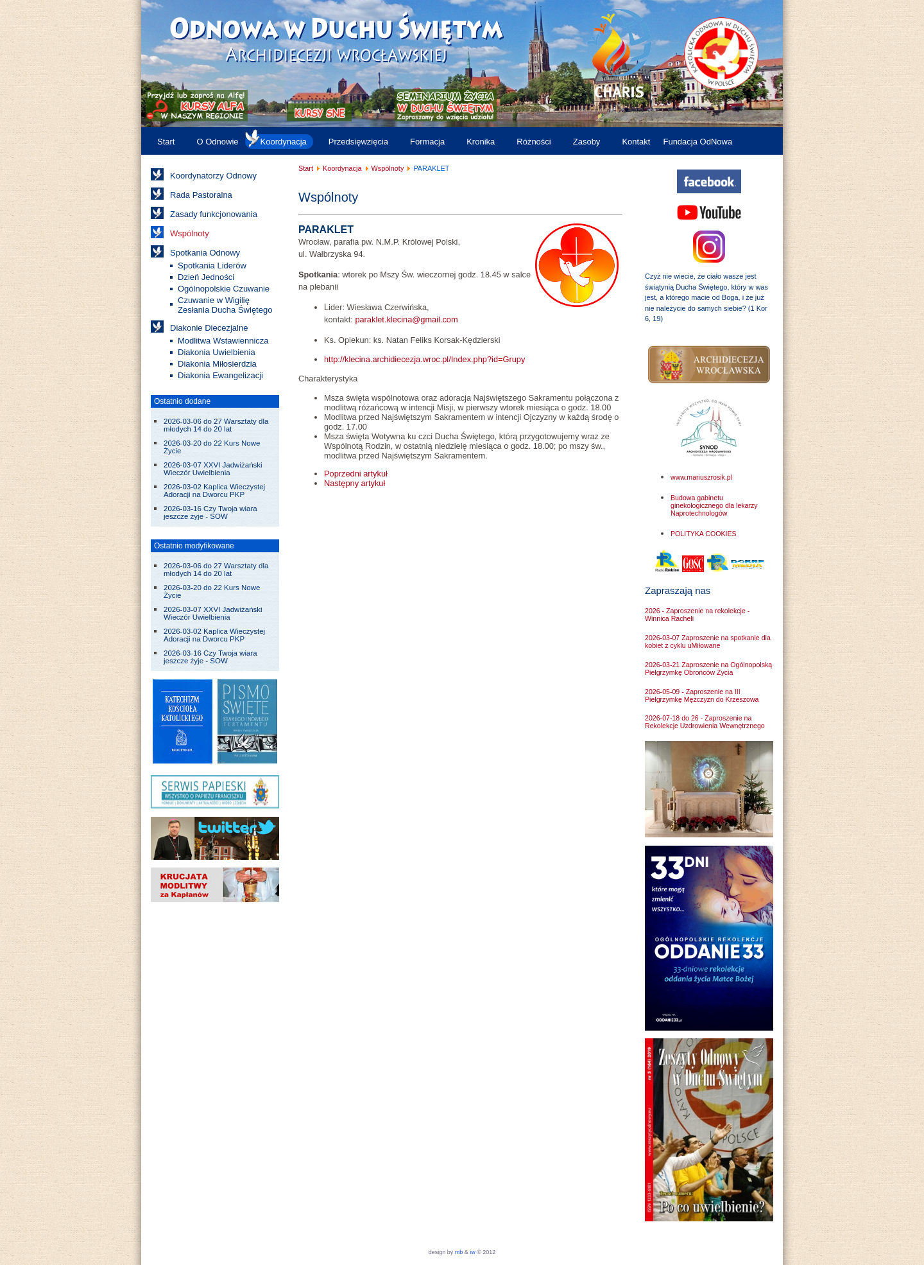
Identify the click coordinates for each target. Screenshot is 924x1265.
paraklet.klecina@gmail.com (406, 319)
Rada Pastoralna (201, 195)
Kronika (480, 141)
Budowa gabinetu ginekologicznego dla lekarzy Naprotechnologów (714, 505)
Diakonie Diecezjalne (209, 328)
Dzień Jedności (206, 277)
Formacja (427, 141)
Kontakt (636, 141)
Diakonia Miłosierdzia (217, 364)
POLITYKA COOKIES (704, 533)
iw (471, 1252)
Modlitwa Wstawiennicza (223, 340)
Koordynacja (284, 141)
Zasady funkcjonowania (213, 214)
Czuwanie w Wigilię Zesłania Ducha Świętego (225, 305)
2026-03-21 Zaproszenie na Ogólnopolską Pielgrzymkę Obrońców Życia (708, 668)
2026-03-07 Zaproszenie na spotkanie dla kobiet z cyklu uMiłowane (708, 641)
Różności (534, 141)
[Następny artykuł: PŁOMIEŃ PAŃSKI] (354, 483)
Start (166, 141)
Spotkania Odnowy (205, 252)
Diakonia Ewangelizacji (220, 375)
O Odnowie (217, 141)
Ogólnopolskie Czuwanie (224, 288)
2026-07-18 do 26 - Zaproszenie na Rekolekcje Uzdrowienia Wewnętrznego (705, 721)
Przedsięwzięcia (358, 141)
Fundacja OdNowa (697, 141)
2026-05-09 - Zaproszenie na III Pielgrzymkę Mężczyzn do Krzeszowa (701, 695)
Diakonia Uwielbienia (216, 352)
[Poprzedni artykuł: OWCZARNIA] (356, 473)
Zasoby (587, 141)
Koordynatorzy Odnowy (213, 175)
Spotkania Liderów (212, 265)
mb (459, 1252)
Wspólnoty (189, 233)
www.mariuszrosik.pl (701, 477)
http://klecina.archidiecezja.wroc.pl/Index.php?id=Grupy (424, 359)
